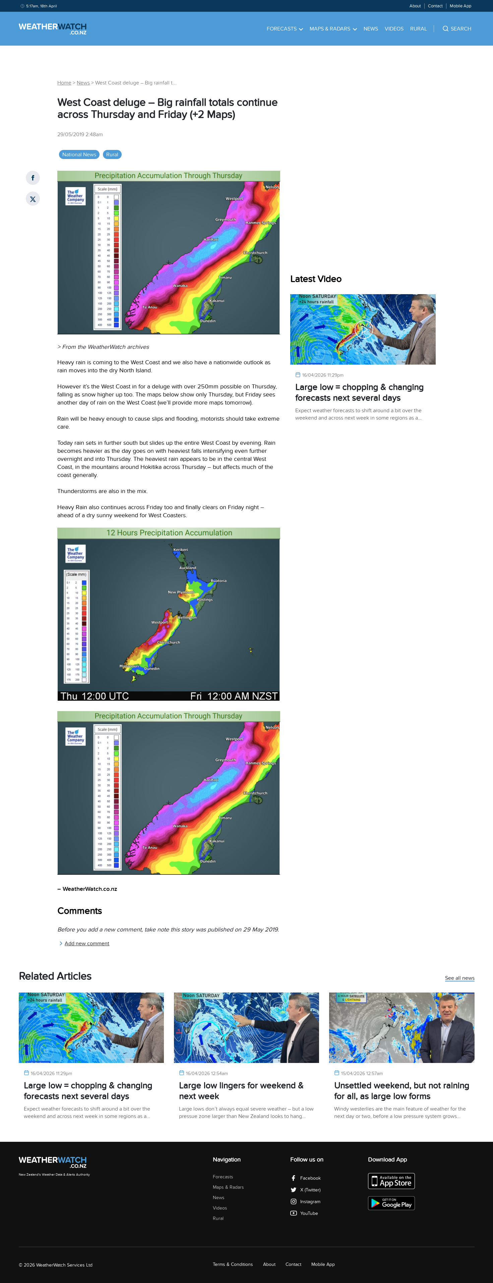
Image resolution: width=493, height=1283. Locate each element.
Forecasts (285, 28)
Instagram (305, 1202)
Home (64, 82)
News (371, 28)
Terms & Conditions (233, 1264)
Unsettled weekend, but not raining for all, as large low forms (401, 1091)
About (415, 6)
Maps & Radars (333, 28)
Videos (394, 28)
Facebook (305, 1178)
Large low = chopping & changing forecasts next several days (359, 392)
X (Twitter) (305, 1190)
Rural (418, 28)
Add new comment (84, 943)
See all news (460, 978)
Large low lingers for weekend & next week (241, 1091)
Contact (435, 6)
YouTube (304, 1213)
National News (79, 154)
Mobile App (460, 6)
